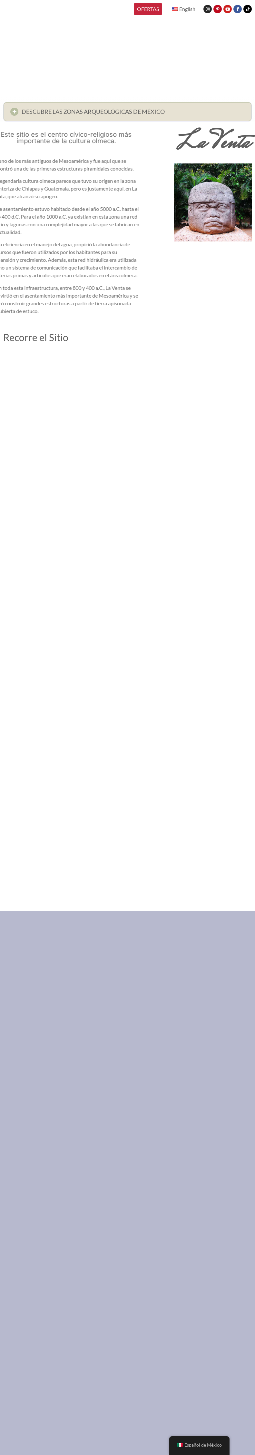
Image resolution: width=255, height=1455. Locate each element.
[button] (127, 113)
